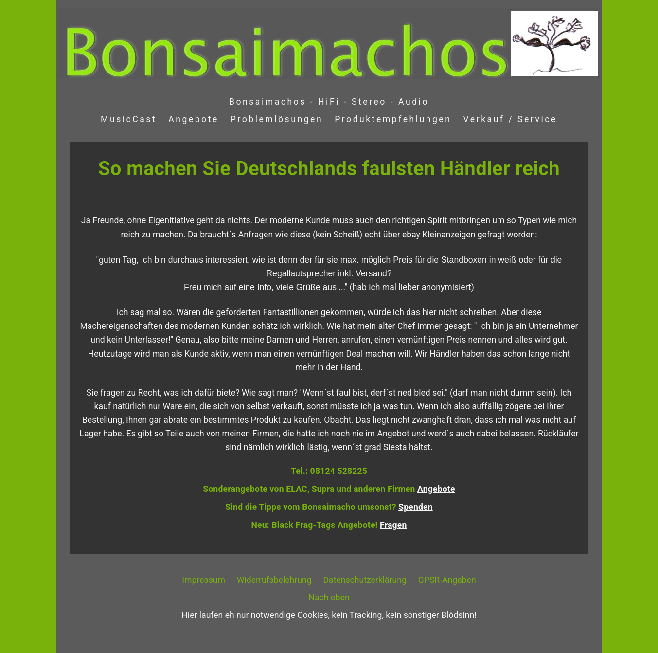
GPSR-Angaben (447, 580)
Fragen (393, 525)
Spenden (415, 507)
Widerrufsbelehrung (274, 580)
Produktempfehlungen (393, 119)
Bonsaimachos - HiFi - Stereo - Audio (329, 102)
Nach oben (328, 597)
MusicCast (129, 119)
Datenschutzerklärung (365, 580)
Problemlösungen (277, 119)
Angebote (193, 119)
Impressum (203, 580)
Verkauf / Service (510, 119)
